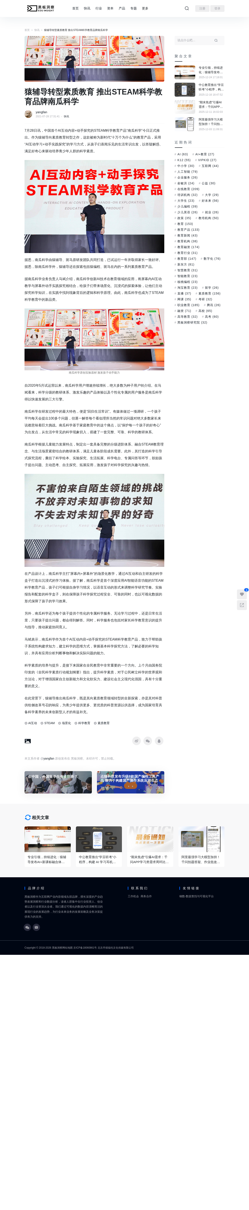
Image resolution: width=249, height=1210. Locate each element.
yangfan (41, 112)
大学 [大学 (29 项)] (212, 194)
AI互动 (32, 723)
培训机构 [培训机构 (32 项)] (187, 194)
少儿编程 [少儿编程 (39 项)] (187, 206)
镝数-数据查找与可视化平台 (196, 896)
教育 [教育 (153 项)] (185, 223)
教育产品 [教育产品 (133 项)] (188, 229)
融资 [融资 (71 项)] (184, 310)
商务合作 (146, 896)
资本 (110, 8)
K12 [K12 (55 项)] (184, 160)
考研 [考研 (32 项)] (205, 299)
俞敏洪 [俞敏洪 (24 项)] (185, 183)
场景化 (66, 723)
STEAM (49, 723)
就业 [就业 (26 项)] (212, 212)
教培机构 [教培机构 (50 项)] (208, 218)
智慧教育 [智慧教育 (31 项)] (187, 270)
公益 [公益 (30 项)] (208, 183)
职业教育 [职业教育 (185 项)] (188, 305)
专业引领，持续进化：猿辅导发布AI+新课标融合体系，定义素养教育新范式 (211, 70)
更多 (145, 8)
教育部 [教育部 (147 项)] (186, 258)
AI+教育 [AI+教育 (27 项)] (204, 154)
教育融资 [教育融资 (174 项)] (188, 247)
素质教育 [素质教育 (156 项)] (209, 293)
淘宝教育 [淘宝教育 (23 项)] (187, 287)
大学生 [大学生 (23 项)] (185, 200)
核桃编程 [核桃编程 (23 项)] (187, 281)
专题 (133, 8)
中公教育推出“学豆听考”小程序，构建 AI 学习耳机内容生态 (211, 87)
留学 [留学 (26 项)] (212, 287)
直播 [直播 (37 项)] (184, 293)
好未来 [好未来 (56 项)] (210, 200)
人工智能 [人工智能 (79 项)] (187, 171)
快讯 (87, 8)
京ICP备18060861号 (85, 947)
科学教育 (84, 723)
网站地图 (67, 947)
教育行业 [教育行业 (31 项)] (187, 252)
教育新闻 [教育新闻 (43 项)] (187, 235)
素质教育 (104, 723)
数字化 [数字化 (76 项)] (212, 258)
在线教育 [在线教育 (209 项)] (188, 189)
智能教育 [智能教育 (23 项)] (187, 276)
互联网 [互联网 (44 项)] (210, 165)
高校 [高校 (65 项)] (205, 310)
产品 (122, 8)
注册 (202, 8)
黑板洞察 (57, 947)
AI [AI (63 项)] (182, 154)
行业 (98, 8)
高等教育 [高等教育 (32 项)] (187, 316)
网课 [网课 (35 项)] (184, 299)
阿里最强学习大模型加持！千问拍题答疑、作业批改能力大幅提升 (211, 122)
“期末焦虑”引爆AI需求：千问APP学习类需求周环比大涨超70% (211, 105)
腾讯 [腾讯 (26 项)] (214, 305)
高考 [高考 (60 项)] (212, 316)
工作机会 (133, 896)
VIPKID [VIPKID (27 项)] (207, 160)
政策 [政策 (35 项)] (184, 218)
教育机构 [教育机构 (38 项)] (187, 241)
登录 (217, 8)
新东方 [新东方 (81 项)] (185, 264)
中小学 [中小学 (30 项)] (185, 165)
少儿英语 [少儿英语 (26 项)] (187, 212)
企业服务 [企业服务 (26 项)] (187, 177)
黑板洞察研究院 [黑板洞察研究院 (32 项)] (192, 322)
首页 (75, 8)
